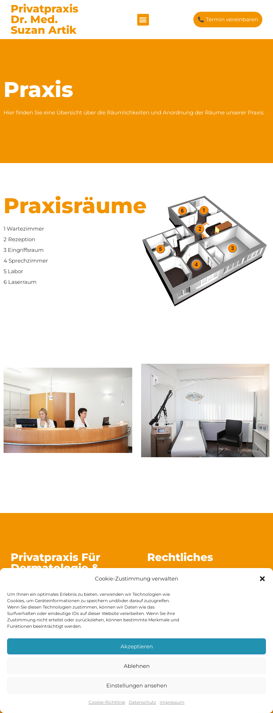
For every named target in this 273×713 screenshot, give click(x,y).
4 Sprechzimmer (26, 260)
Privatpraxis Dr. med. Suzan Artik (44, 19)
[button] (262, 578)
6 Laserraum (20, 282)
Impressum (172, 702)
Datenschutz (142, 702)
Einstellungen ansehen (136, 685)
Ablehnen (137, 666)
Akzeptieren (137, 646)
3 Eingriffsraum (24, 250)
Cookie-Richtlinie (107, 702)
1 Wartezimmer (24, 228)
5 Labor (13, 271)
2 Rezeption (19, 239)
